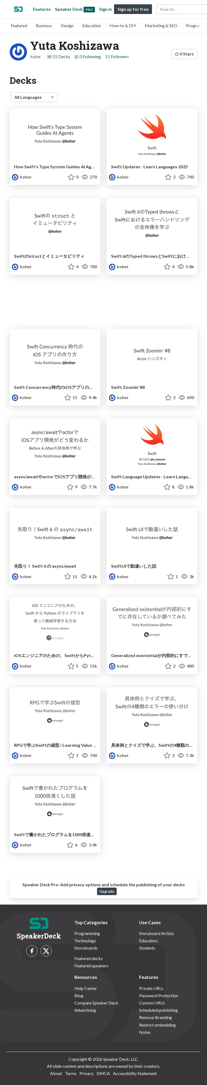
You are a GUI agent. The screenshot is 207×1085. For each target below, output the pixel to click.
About (56, 1073)
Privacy (87, 1073)
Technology (85, 940)
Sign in (105, 9)
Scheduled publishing (158, 1010)
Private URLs (151, 988)
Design (67, 25)
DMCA (103, 1073)
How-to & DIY (122, 25)
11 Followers (117, 56)
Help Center (85, 988)
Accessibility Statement (135, 1073)
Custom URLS (152, 1002)
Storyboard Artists (156, 933)
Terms (71, 1073)
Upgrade (106, 891)
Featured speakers (91, 965)
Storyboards (86, 947)
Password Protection (158, 995)
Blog (78, 995)
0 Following (90, 56)
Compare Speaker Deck (96, 1002)
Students (147, 947)
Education (91, 25)
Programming (87, 933)
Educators (148, 940)
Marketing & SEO (161, 25)
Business (44, 25)
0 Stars (184, 53)
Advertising (85, 1010)
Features (42, 9)
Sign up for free (133, 9)
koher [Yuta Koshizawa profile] (22, 176)
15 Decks (61, 56)
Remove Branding (155, 1017)
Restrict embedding (157, 1024)
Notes (145, 1032)
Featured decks (88, 958)
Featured (19, 25)
